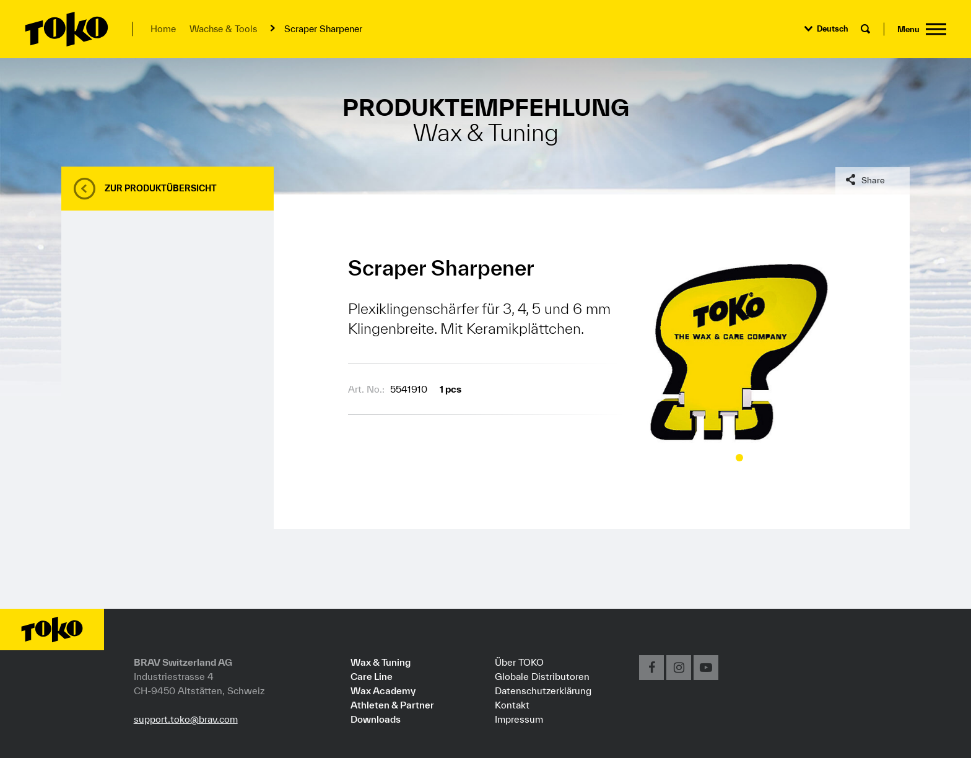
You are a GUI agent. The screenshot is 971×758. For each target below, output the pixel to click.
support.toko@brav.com (186, 719)
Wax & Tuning (381, 662)
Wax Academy (383, 690)
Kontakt (512, 704)
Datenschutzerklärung (543, 690)
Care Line (372, 676)
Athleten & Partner (392, 704)
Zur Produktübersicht (161, 188)
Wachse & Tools (223, 29)
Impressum (519, 719)
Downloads (376, 719)
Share (873, 180)
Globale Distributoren (542, 676)
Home (163, 29)
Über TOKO (519, 662)
